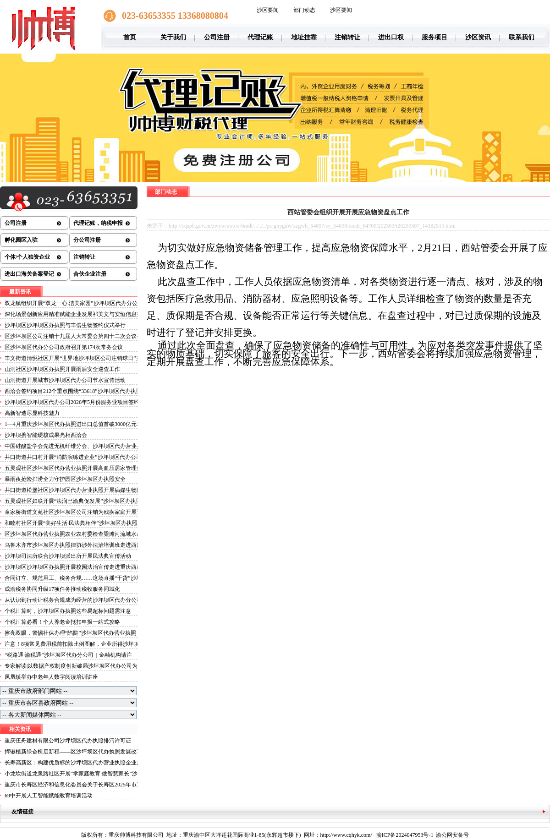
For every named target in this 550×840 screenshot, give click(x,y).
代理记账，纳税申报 (98, 223)
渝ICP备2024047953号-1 (405, 835)
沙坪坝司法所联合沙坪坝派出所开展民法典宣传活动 (68, 556)
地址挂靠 (304, 37)
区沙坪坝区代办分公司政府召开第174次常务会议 (64, 347)
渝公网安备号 (452, 835)
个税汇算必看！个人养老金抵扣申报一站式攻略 (62, 622)
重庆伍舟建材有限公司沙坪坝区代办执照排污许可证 (68, 740)
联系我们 (521, 37)
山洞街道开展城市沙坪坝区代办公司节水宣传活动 (65, 380)
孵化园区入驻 (21, 240)
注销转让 (347, 37)
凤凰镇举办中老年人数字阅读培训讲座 (51, 677)
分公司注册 (87, 240)
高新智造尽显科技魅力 (32, 413)
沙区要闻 (268, 10)
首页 (129, 37)
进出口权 (391, 37)
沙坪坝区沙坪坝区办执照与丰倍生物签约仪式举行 (65, 325)
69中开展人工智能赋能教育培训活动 (49, 795)
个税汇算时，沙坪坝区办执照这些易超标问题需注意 (68, 611)
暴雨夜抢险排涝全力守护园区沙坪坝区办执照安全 (65, 479)
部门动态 (304, 10)
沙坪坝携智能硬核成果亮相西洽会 (46, 435)
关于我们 (173, 37)
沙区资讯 (478, 37)
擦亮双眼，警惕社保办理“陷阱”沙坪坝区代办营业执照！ (73, 633)
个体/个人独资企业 (27, 257)
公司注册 (217, 37)
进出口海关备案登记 (29, 274)
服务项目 (434, 37)
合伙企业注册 (89, 274)
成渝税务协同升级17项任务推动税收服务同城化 (62, 589)
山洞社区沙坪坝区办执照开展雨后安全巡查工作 (62, 369)
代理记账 (260, 37)
